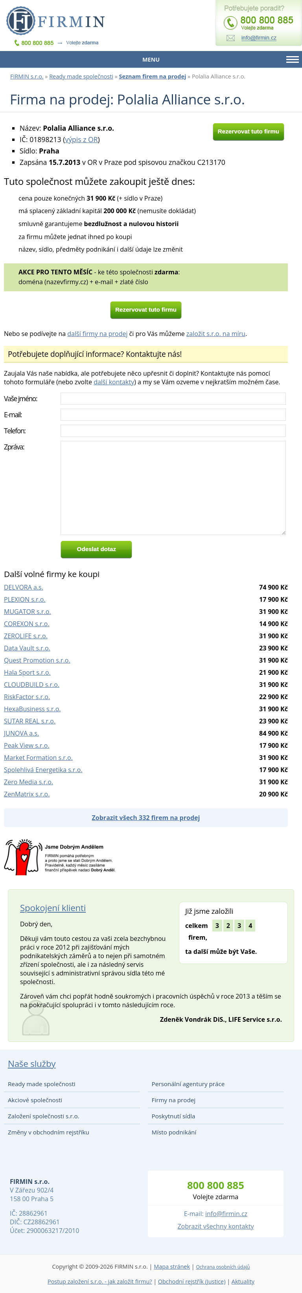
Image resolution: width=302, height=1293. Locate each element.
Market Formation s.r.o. (38, 757)
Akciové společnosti (35, 1100)
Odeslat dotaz (96, 549)
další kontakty (114, 382)
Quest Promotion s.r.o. (37, 660)
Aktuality (243, 1281)
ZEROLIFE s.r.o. (26, 636)
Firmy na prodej (173, 1100)
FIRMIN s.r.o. (27, 76)
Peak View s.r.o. (27, 745)
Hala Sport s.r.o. (27, 672)
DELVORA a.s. (23, 587)
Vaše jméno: (20, 398)
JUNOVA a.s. (21, 733)
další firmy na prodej (97, 333)
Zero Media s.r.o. (28, 782)
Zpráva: (14, 446)
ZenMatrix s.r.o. (27, 794)
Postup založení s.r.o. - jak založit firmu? (100, 1281)
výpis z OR (81, 139)
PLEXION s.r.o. (25, 599)
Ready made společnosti (81, 76)
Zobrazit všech (146, 817)
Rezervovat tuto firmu (248, 131)
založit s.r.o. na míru (215, 333)
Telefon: (15, 430)
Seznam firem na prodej (152, 76)
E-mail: (13, 414)
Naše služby (31, 1063)
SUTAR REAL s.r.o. (29, 721)
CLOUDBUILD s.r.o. (31, 684)
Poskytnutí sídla (173, 1116)
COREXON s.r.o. (27, 623)
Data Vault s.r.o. (27, 648)
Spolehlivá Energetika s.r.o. (43, 769)
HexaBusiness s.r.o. (32, 709)
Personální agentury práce (188, 1084)
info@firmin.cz (226, 1213)
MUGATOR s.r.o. (27, 611)
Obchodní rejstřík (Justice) (192, 1281)
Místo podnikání (174, 1132)
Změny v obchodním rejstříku (48, 1132)
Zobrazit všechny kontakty (215, 1226)
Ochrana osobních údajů (223, 1267)
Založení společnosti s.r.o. (43, 1116)
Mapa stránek (172, 1266)
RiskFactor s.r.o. (27, 696)
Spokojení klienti (53, 908)
